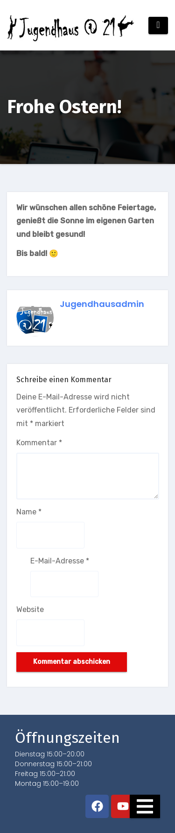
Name (29, 511)
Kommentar (39, 442)
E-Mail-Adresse (59, 560)
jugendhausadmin (102, 304)
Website (30, 609)
